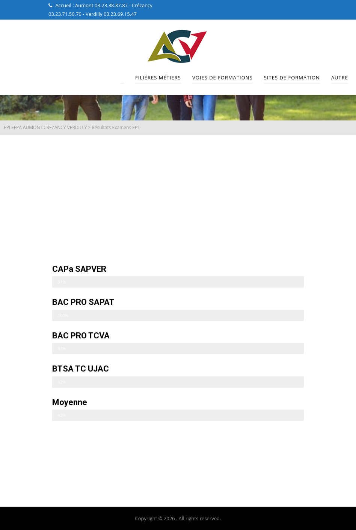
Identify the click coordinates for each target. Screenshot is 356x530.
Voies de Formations (222, 77)
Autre (339, 77)
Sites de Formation (292, 77)
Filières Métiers (158, 77)
